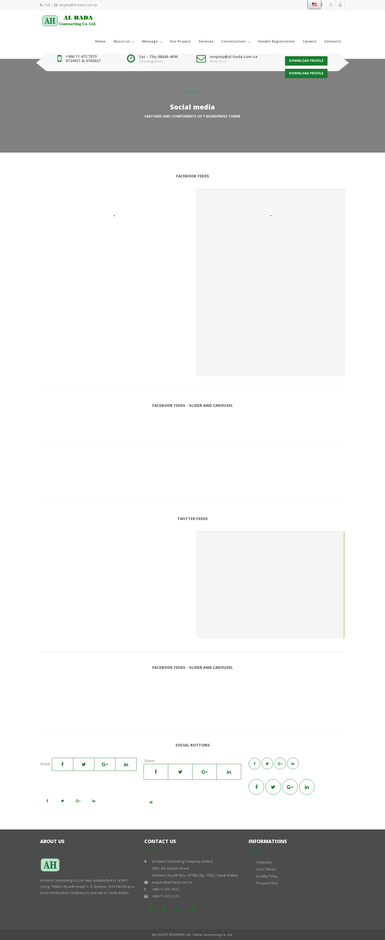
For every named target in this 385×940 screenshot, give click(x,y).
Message (150, 41)
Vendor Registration (276, 41)
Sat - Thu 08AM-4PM (158, 57)
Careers (309, 41)
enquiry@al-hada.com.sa (75, 5)
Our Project (180, 41)
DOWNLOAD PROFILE (306, 58)
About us (121, 41)
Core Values (266, 869)
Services (206, 41)
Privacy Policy (267, 883)
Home (100, 41)
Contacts (332, 41)
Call (45, 5)
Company (264, 862)
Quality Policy (267, 876)
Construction (233, 41)
